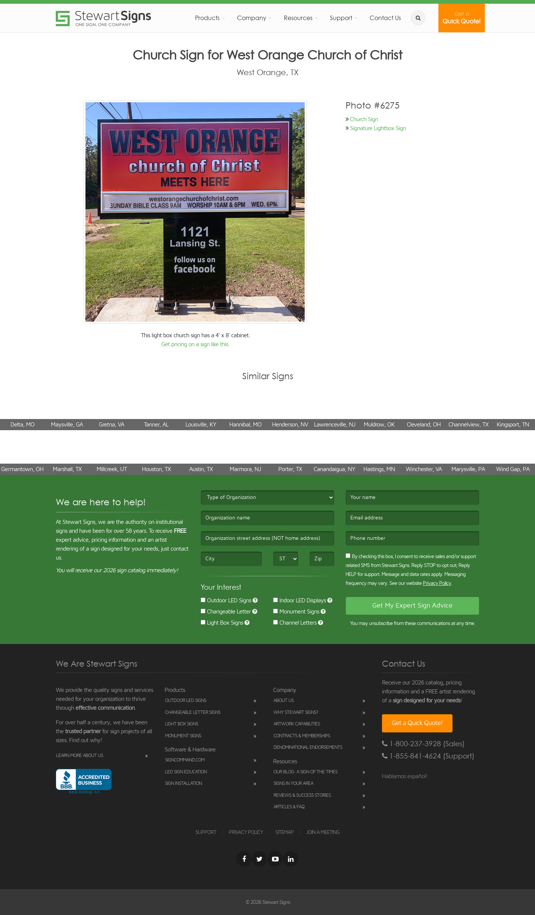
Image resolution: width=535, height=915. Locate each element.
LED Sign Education (186, 772)
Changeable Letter (226, 612)
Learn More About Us (79, 755)
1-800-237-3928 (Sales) (423, 744)
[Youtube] (275, 858)
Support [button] (341, 18)
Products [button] (207, 18)
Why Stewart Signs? (295, 712)
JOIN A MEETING (323, 832)
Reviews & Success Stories (302, 795)
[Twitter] (259, 858)
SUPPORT (205, 832)
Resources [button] (298, 18)
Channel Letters (295, 623)
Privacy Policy (437, 583)
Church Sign (364, 119)
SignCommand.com (184, 760)
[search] (418, 17)
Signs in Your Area (293, 783)
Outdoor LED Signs (226, 600)
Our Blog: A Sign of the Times (305, 772)
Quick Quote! (461, 18)
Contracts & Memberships (301, 736)
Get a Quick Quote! (417, 723)
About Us (283, 700)
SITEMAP (284, 832)
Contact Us (385, 18)
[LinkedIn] (290, 858)
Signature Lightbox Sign (378, 128)
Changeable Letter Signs (192, 712)
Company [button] (251, 18)
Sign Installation (183, 783)
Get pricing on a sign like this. (195, 344)
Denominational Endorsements (307, 747)
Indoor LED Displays (299, 600)
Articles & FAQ (288, 807)
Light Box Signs (222, 623)
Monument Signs (296, 612)
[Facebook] (243, 858)
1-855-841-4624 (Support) (428, 756)
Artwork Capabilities (296, 724)
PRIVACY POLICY (246, 832)
